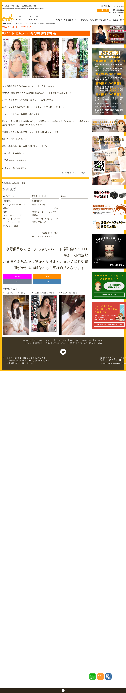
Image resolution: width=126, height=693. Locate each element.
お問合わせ (37, 342)
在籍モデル (49, 339)
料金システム (24, 339)
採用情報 (73, 342)
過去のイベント (37, 339)
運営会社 (94, 342)
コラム (102, 342)
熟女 (17, 280)
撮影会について (89, 339)
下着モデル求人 (75, 339)
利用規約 (46, 342)
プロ (47, 280)
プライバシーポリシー (60, 342)
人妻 (47, 275)
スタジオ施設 (101, 339)
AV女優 (17, 275)
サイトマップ (83, 342)
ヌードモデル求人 (62, 339)
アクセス (27, 342)
